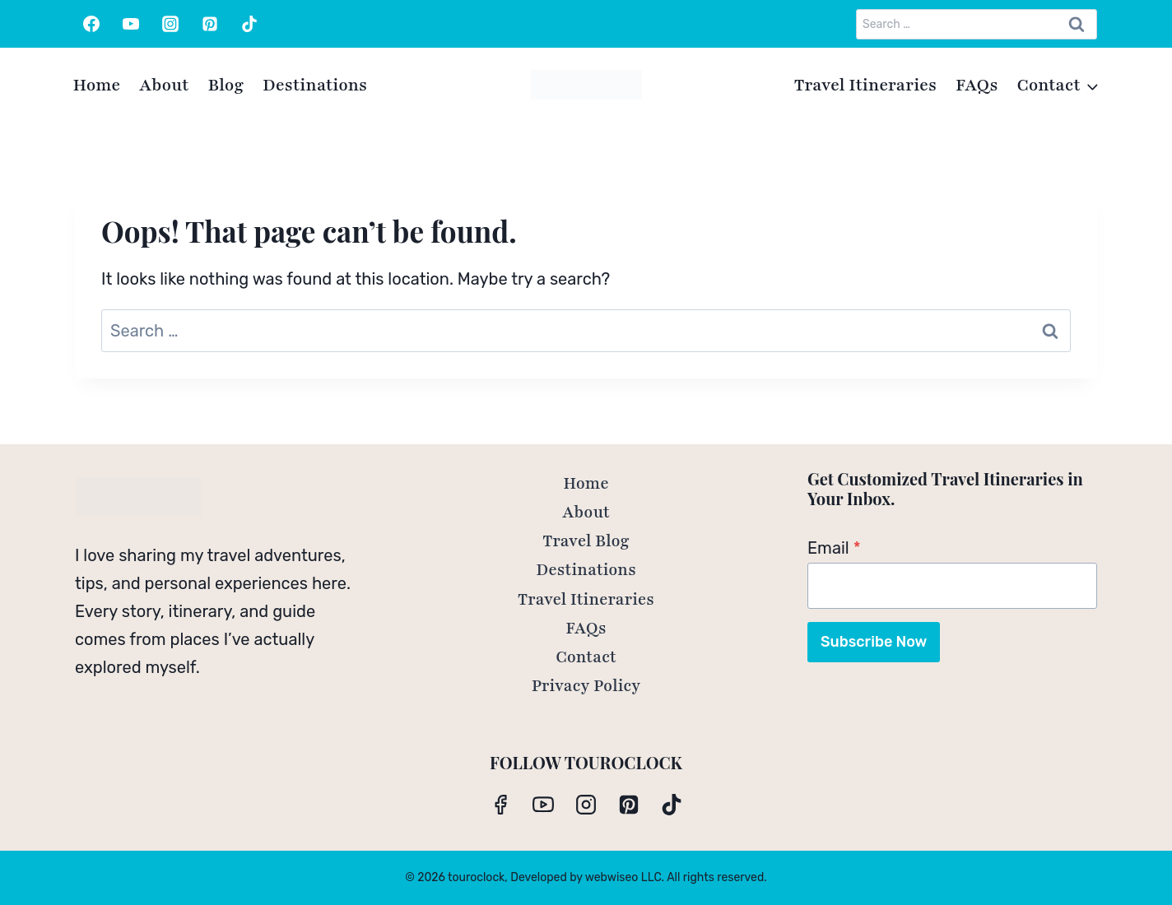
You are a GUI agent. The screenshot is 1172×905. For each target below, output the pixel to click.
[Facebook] (91, 23)
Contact (586, 657)
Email (834, 548)
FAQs (977, 85)
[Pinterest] (209, 23)
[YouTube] (130, 23)
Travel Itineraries (865, 85)
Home (97, 85)
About (163, 85)
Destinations (315, 85)
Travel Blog (585, 541)
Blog (225, 85)
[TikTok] (249, 23)
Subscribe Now (874, 642)
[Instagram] (170, 23)
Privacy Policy (586, 686)
